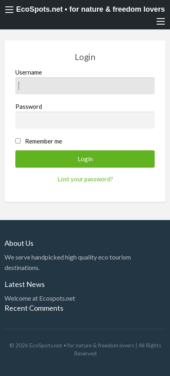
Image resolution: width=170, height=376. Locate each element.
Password (85, 116)
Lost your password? (85, 179)
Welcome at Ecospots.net (39, 298)
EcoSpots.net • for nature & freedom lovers (90, 9)
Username (85, 81)
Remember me (43, 141)
